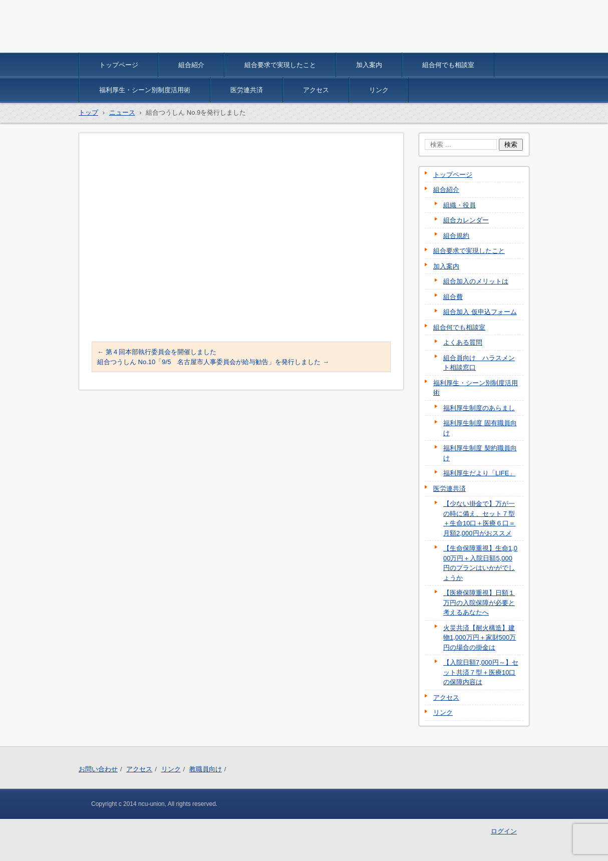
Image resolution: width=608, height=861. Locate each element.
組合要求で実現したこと (280, 65)
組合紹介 (191, 65)
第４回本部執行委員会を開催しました (156, 352)
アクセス (316, 90)
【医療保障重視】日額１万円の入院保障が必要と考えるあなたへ (479, 602)
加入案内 (369, 65)
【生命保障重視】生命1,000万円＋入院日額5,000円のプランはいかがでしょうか (480, 563)
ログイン (504, 831)
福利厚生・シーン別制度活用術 (144, 90)
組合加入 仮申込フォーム (480, 312)
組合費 (453, 297)
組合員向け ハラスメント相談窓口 (479, 363)
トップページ (118, 65)
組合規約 (456, 235)
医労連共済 (246, 90)
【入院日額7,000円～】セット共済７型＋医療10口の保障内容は (480, 672)
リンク (379, 90)
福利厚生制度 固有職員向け (480, 428)
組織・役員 (459, 205)
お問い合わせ (98, 769)
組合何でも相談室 (448, 65)
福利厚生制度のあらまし (479, 408)
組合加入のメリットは (475, 281)
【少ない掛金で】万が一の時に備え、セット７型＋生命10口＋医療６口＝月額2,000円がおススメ (479, 518)
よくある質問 (462, 342)
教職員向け (205, 769)
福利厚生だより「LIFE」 (479, 473)
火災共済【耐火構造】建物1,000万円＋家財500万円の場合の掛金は (479, 637)
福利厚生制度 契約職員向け (480, 453)
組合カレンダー (466, 220)
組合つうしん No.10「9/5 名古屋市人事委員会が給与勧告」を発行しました (213, 362)
